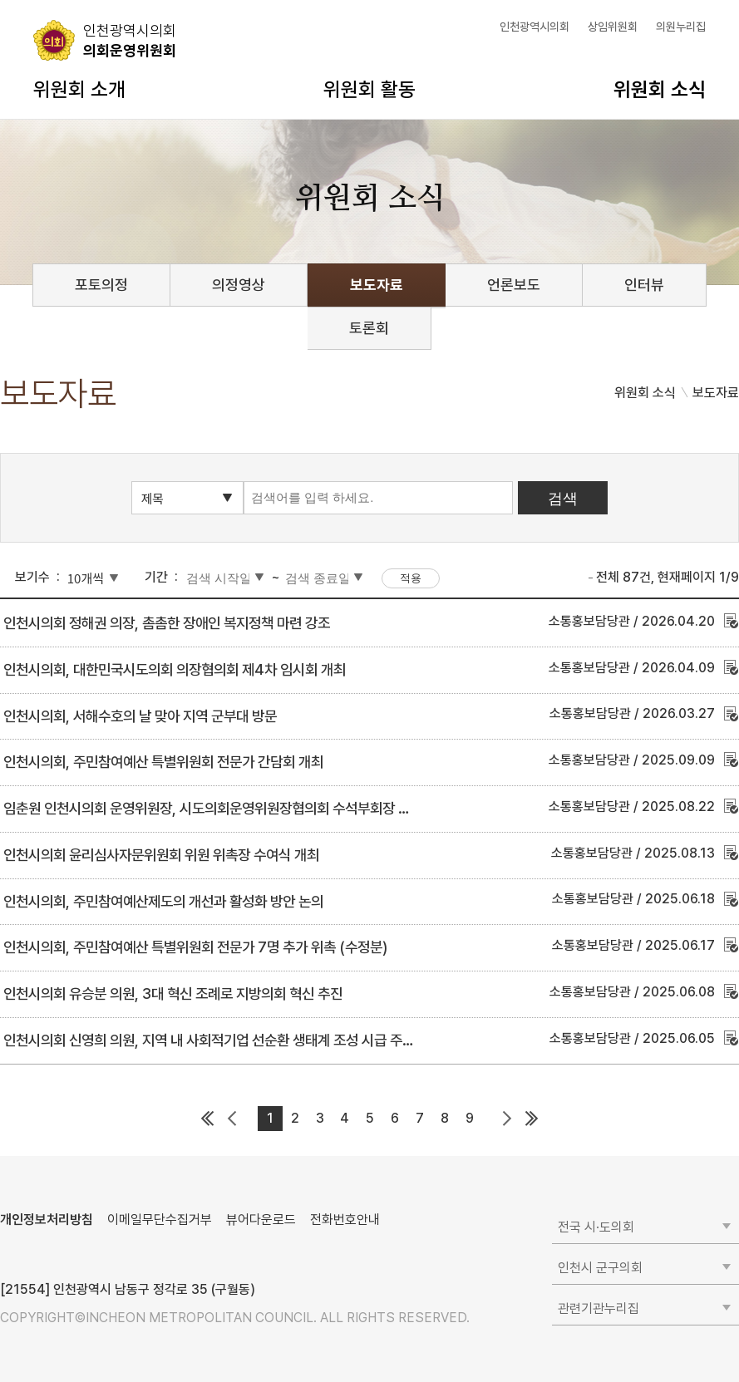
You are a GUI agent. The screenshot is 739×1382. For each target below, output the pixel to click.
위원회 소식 (659, 89)
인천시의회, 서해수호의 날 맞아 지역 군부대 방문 (140, 716)
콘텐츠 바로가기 (42, 0)
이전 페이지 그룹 (232, 1118)
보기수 (32, 577)
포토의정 (101, 284)
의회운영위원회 (129, 40)
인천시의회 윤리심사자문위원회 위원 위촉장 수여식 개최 (161, 854)
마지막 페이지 (532, 1118)
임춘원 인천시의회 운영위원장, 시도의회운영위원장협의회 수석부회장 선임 (213, 808)
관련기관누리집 (598, 1308)
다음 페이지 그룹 (507, 1118)
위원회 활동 (369, 89)
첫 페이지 (207, 1118)
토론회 (369, 328)
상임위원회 (613, 26)
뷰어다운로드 (261, 1219)
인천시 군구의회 (600, 1268)
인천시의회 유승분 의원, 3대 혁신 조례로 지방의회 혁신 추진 (172, 993)
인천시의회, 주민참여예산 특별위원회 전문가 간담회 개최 (163, 761)
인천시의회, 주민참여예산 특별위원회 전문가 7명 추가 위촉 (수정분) (195, 947)
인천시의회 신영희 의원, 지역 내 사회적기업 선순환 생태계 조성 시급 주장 (209, 1040)
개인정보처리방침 (46, 1219)
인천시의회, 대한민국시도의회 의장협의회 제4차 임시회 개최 (174, 669)
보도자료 (376, 284)
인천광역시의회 (534, 26)
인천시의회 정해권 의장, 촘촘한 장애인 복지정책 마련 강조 (166, 623)
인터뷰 (644, 284)
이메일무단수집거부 (159, 1219)
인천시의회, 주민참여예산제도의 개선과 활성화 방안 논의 (163, 901)
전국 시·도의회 (596, 1227)
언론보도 (513, 284)
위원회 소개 (79, 89)
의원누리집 (681, 26)
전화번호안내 (345, 1219)
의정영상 (238, 284)
